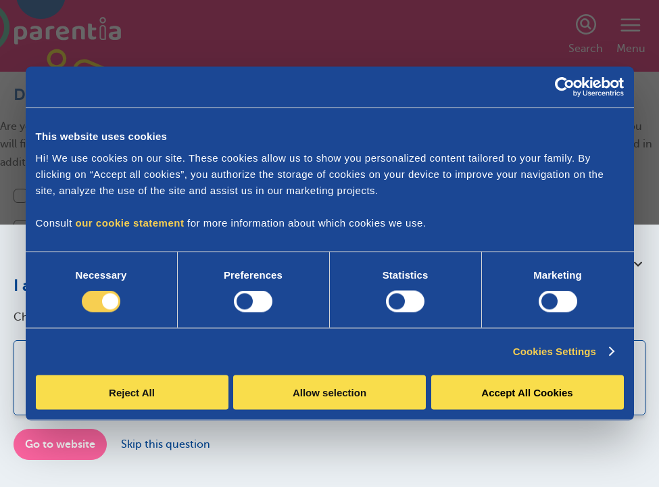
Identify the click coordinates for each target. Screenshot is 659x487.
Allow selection (329, 392)
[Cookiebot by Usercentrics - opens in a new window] (565, 87)
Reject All (132, 392)
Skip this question (165, 444)
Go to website (60, 444)
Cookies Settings (554, 351)
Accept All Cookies (526, 392)
